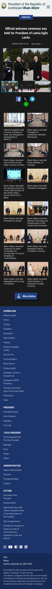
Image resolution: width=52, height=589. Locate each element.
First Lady (7, 425)
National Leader (9, 315)
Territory (6, 324)
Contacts (7, 483)
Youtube (10, 547)
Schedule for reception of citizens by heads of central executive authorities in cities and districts (13, 532)
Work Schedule (9, 416)
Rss (26, 547)
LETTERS (7, 490)
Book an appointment (11, 521)
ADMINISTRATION (12, 465)
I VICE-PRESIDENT (12, 432)
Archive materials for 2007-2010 (17, 564)
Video (5, 400)
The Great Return (10, 359)
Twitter (21, 547)
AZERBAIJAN (9, 311)
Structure (7, 474)
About (6, 560)
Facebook (16, 547)
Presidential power (10, 412)
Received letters (9, 503)
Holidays (6, 342)
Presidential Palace (11, 479)
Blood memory (9, 363)
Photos (6, 454)
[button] (48, 64)
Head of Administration (12, 470)
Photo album (8, 395)
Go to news (35, 44)
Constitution (8, 333)
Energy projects (9, 368)
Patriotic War (8, 354)
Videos (6, 458)
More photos (29, 296)
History (6, 320)
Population (7, 329)
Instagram (4, 547)
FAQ (5, 557)
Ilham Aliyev (31, 8)
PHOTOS (26, 17)
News (5, 449)
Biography (7, 421)
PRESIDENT (8, 407)
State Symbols (9, 338)
